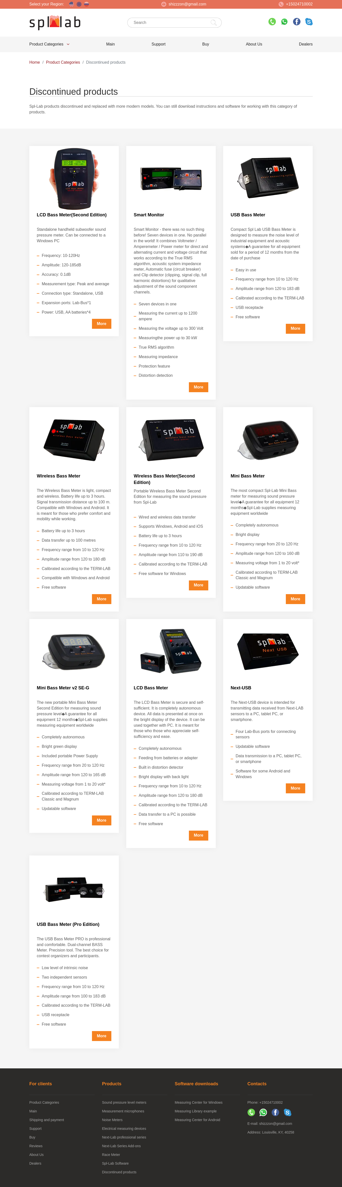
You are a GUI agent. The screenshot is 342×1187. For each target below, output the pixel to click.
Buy (205, 44)
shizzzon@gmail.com (183, 4)
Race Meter (111, 1155)
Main (110, 44)
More (101, 324)
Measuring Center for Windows (198, 1102)
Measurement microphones (123, 1111)
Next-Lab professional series (124, 1137)
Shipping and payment (46, 1120)
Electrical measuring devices (124, 1129)
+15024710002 (296, 4)
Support (159, 44)
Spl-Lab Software (115, 1163)
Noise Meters (112, 1120)
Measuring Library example (196, 1111)
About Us (254, 44)
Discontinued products (119, 1172)
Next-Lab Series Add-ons (121, 1146)
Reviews (36, 1146)
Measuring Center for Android (197, 1120)
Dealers (306, 44)
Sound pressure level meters (124, 1102)
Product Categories (49, 44)
